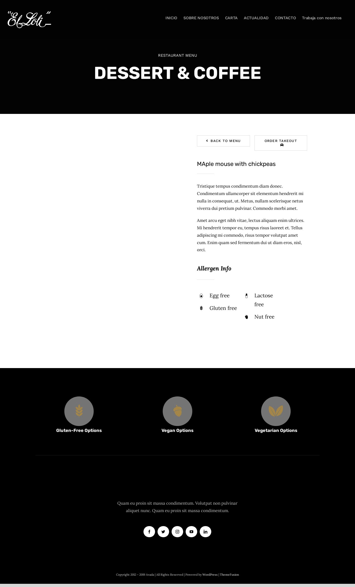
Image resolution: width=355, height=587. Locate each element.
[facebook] (149, 531)
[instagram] (177, 531)
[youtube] (191, 531)
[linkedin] (205, 531)
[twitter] (163, 531)
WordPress (210, 574)
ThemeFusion (229, 574)
